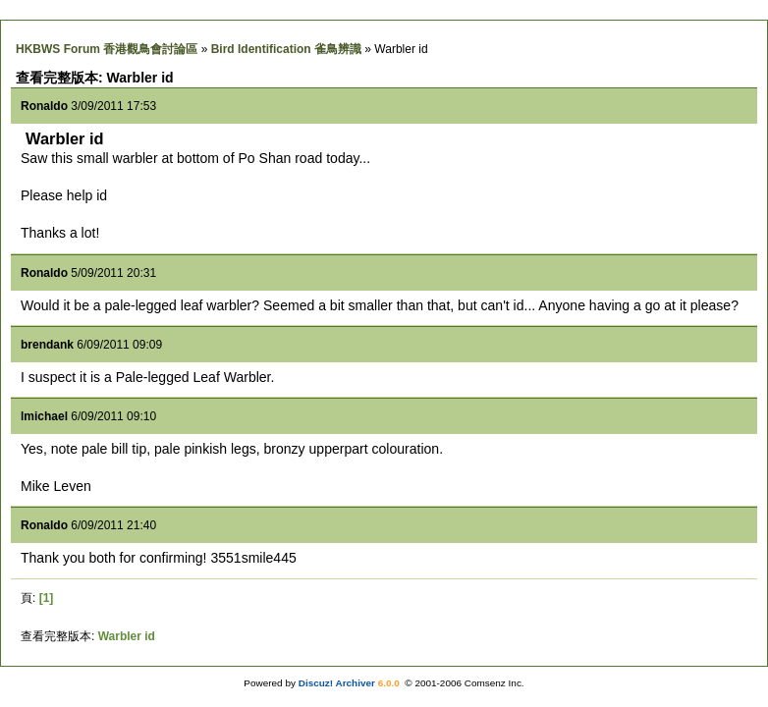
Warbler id (126, 636)
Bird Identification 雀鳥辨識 (286, 49)
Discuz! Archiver (337, 683)
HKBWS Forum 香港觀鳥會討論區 (106, 49)
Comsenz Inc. (494, 683)
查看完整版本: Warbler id (95, 77)
